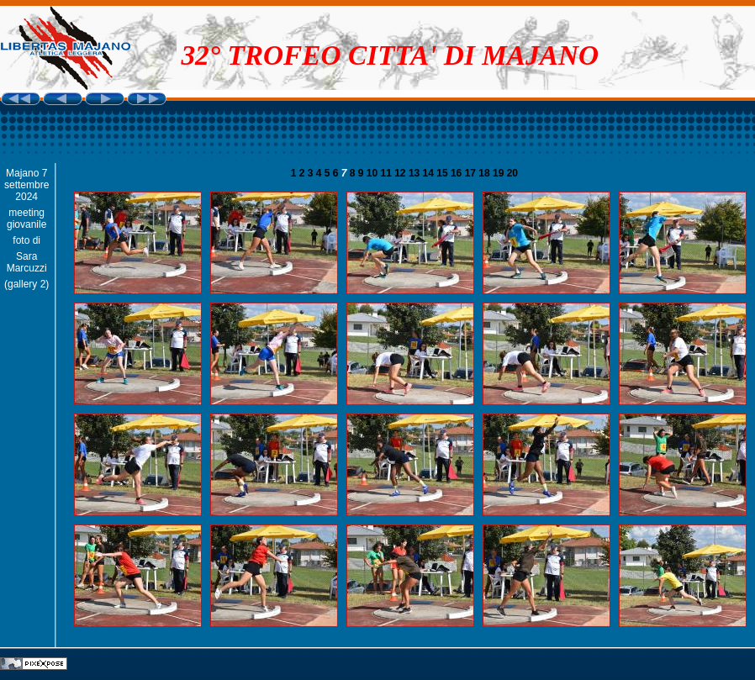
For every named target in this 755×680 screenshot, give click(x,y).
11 (388, 173)
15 (443, 173)
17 (472, 173)
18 (485, 173)
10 (374, 173)
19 (500, 173)
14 (430, 173)
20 (512, 173)
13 (416, 173)
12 (401, 173)
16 (458, 173)
